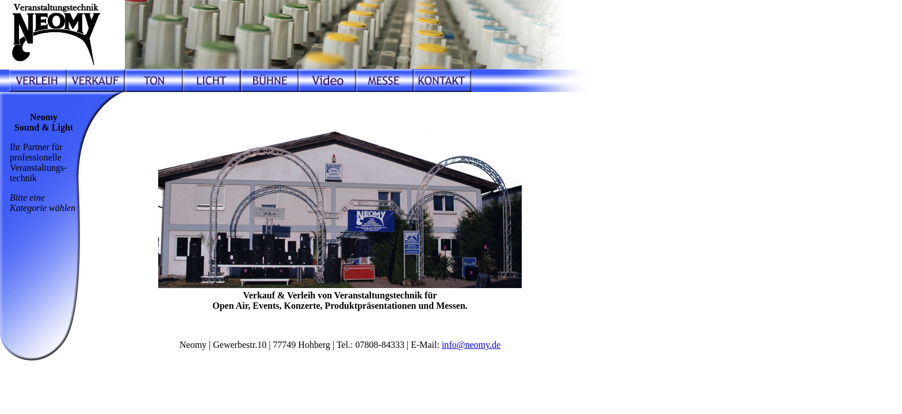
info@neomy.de (471, 345)
